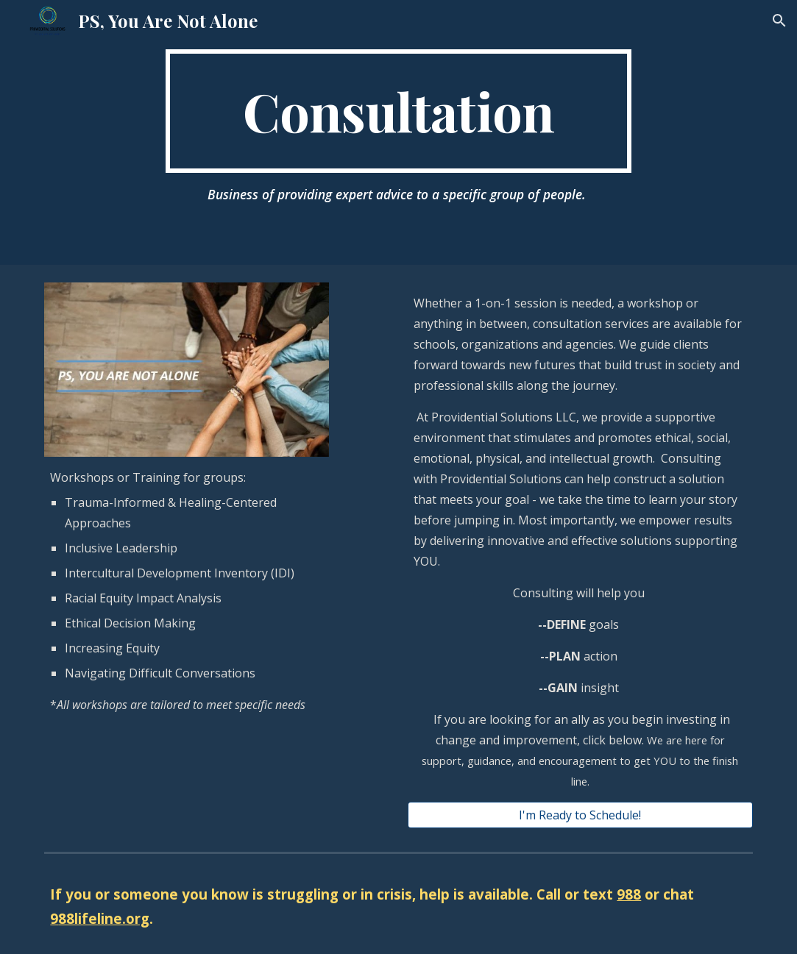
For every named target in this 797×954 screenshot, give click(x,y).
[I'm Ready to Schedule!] (580, 815)
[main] (398, 111)
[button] (779, 20)
